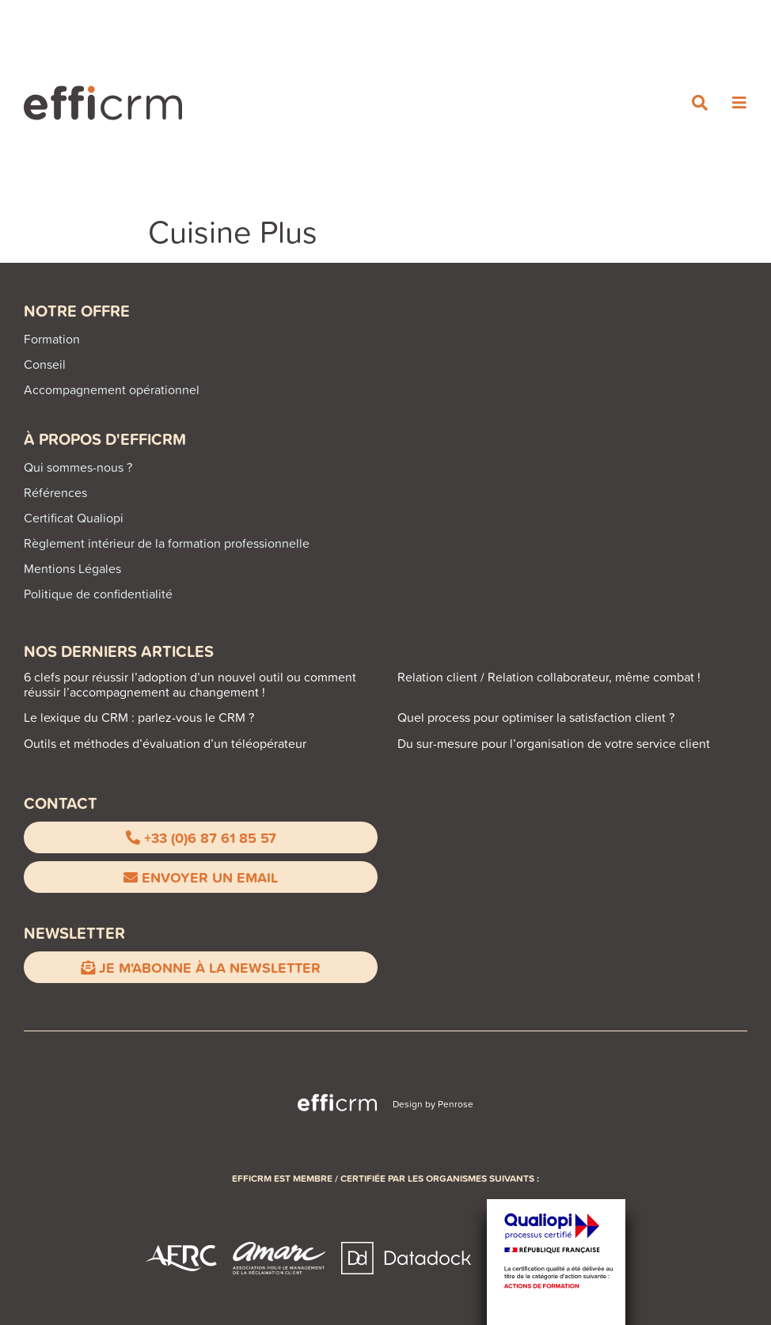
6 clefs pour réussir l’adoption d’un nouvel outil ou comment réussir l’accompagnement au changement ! (190, 684)
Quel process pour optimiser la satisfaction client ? (535, 717)
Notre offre (77, 310)
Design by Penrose (433, 1103)
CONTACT (60, 803)
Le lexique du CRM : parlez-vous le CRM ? (139, 717)
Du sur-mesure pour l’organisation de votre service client (553, 743)
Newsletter (74, 932)
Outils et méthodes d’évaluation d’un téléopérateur (165, 743)
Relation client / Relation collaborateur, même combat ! (549, 676)
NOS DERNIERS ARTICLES (119, 651)
